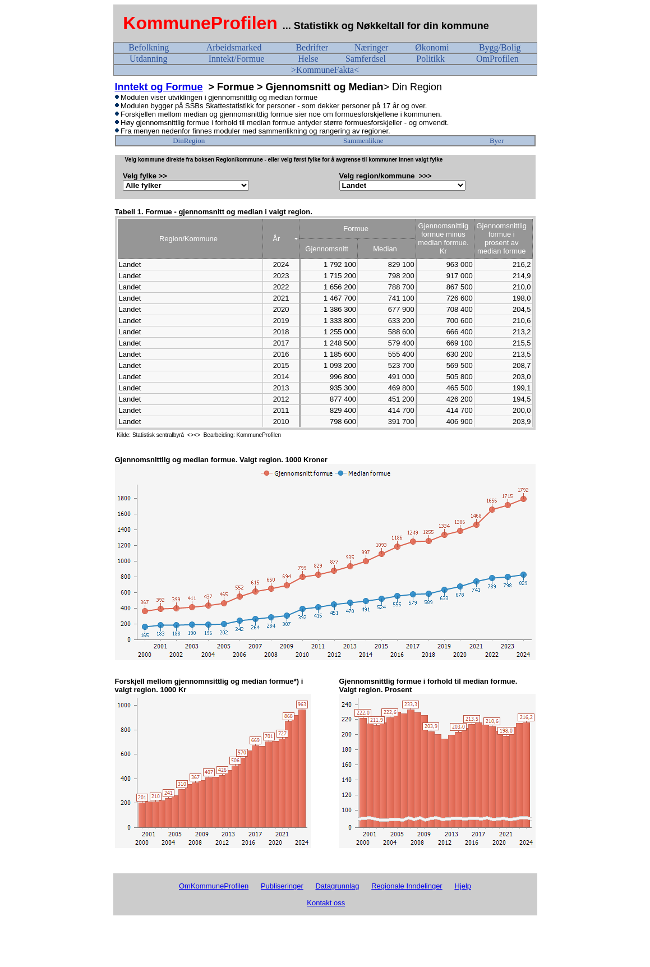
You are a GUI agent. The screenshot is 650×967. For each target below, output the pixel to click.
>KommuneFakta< (325, 70)
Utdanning (149, 58)
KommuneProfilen (200, 23)
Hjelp (462, 886)
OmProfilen (497, 58)
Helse (308, 58)
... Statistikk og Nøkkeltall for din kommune (387, 25)
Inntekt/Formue (237, 58)
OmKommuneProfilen (213, 886)
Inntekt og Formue (159, 87)
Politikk (430, 58)
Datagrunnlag (337, 886)
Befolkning (148, 47)
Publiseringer (282, 886)
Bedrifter (312, 47)
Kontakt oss (326, 903)
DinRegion (189, 140)
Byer (497, 140)
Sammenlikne (363, 140)
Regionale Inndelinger (406, 886)
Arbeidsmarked (234, 47)
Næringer (371, 47)
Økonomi (432, 47)
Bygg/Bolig (500, 47)
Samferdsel (365, 58)
